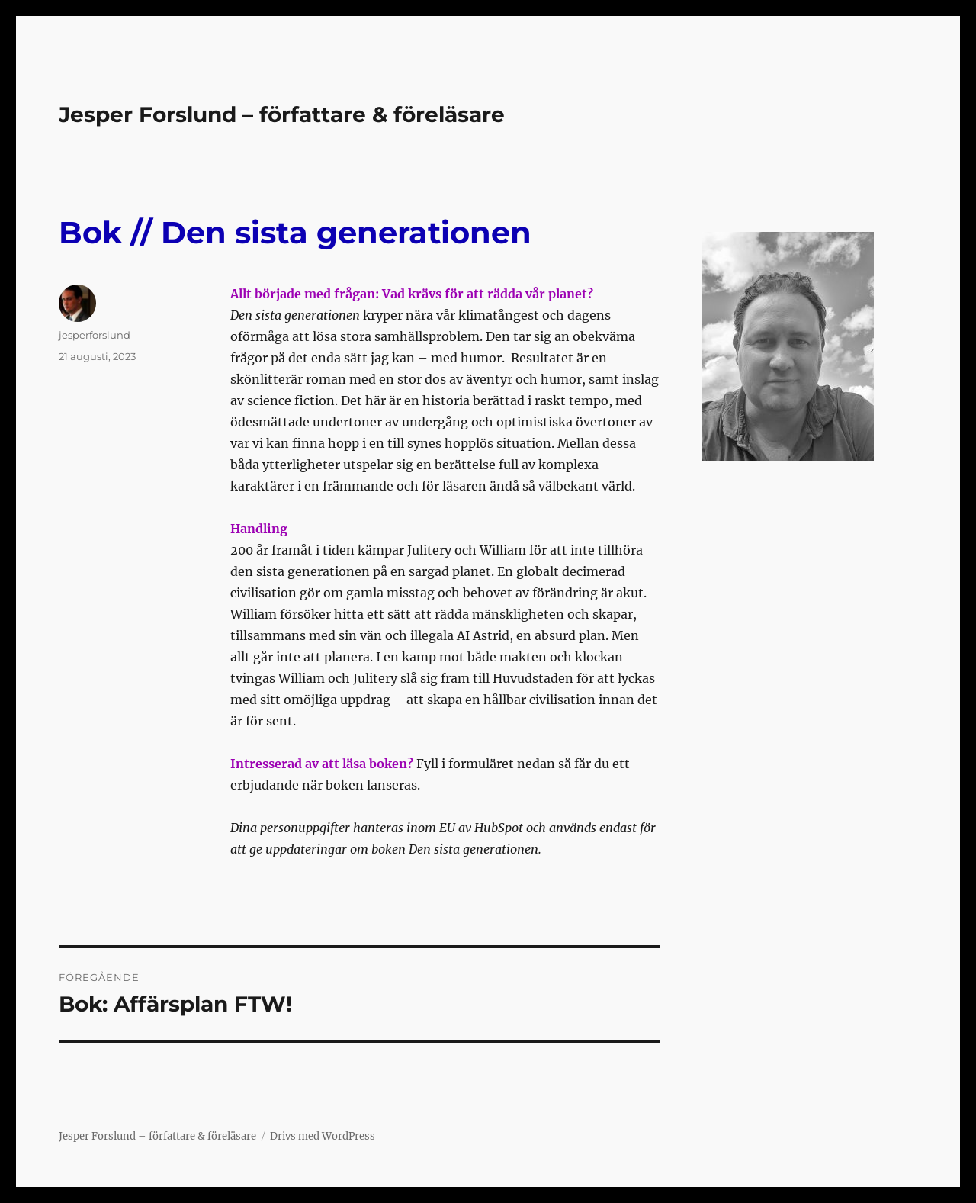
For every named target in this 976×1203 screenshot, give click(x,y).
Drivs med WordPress (322, 1136)
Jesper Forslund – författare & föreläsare (282, 114)
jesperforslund (94, 335)
